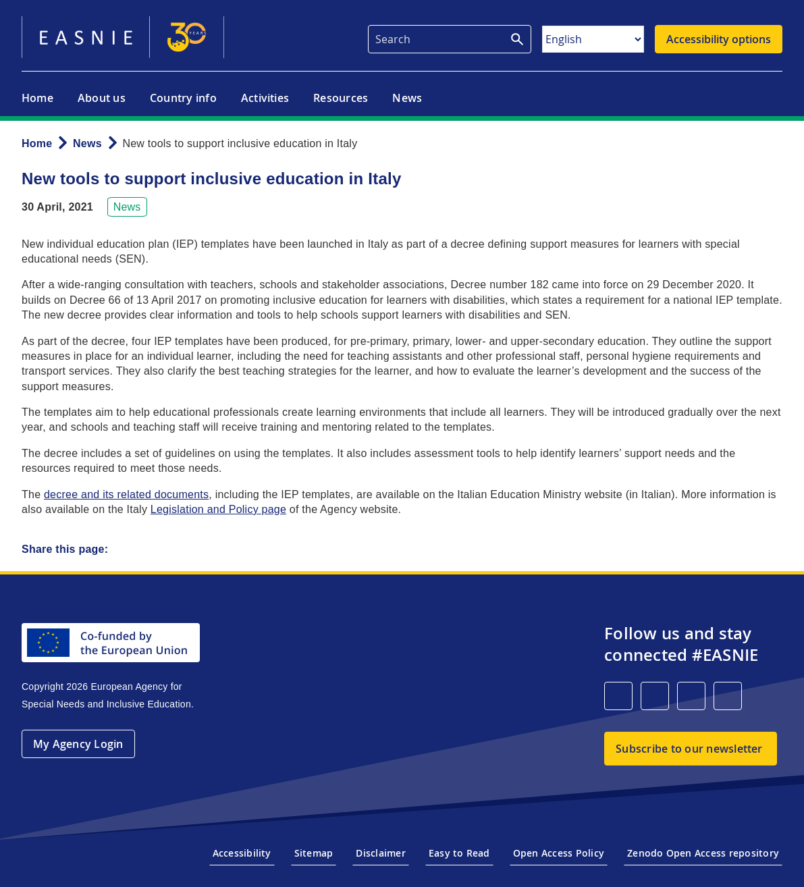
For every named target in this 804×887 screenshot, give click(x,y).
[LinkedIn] (618, 696)
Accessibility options (718, 39)
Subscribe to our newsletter (689, 748)
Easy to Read (459, 852)
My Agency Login (78, 743)
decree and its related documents (126, 494)
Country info (183, 97)
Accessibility (242, 852)
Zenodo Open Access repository (703, 852)
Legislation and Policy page (218, 509)
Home (37, 97)
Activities (265, 97)
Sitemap (313, 852)
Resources (340, 97)
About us (102, 97)
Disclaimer (380, 852)
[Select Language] (593, 39)
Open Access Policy (558, 852)
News (407, 97)
